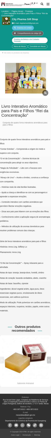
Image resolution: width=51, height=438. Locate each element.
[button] (49, 360)
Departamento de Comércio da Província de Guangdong (25, 421)
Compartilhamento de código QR (27, 33)
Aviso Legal (15, 435)
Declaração (27, 435)
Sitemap (37, 435)
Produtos (29, 11)
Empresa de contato (23, 28)
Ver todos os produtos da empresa (15, 53)
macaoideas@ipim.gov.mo (25, 415)
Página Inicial (17, 11)
